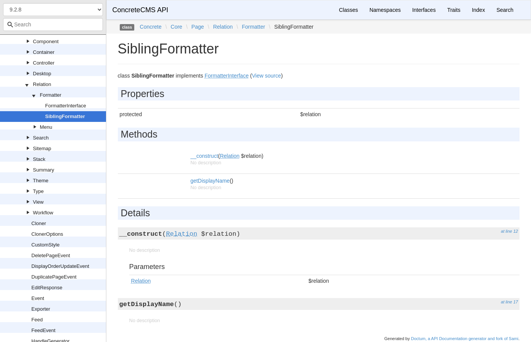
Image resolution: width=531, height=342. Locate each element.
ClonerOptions (47, 234)
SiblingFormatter (65, 116)
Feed (37, 320)
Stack (39, 159)
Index (478, 10)
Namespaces (385, 10)
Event (37, 298)
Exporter (40, 309)
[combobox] (53, 24)
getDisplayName (210, 181)
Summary (43, 170)
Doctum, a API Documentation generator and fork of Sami (464, 338)
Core (176, 27)
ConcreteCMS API (140, 10)
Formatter (50, 95)
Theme (40, 180)
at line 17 (509, 302)
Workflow (43, 213)
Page (197, 27)
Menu (46, 127)
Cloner (38, 223)
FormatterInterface (65, 106)
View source (266, 76)
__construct (204, 156)
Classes (348, 10)
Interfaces (423, 10)
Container (43, 52)
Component (46, 41)
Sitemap (42, 148)
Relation (42, 84)
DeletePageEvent (50, 255)
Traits (453, 10)
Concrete (150, 27)
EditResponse (46, 287)
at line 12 (509, 231)
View (38, 202)
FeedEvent (43, 330)
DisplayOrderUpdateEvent (60, 266)
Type (38, 191)
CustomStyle (45, 245)
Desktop (42, 73)
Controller (43, 63)
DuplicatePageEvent (54, 277)
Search (41, 138)
